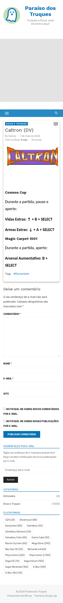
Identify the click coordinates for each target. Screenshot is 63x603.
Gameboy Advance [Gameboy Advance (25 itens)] (18, 531)
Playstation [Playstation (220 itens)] (15, 555)
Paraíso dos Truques (40, 11)
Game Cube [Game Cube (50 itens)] (40, 537)
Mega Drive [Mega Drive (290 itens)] (41, 543)
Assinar (11, 479)
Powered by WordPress (19, 595)
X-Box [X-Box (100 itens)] (39, 567)
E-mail (8, 378)
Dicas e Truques (16, 124)
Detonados (9, 496)
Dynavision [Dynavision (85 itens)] (13, 525)
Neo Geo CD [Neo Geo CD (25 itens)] (14, 549)
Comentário (11, 314)
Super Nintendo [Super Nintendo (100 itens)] (16, 567)
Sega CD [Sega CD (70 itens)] (12, 561)
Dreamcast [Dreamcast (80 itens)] (28, 519)
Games (12, 136)
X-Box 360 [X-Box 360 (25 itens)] (13, 572)
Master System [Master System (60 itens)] (16, 543)
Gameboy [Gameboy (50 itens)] (35, 525)
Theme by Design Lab (45, 595)
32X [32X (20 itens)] (10, 519)
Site (6, 393)
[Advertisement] (31, 70)
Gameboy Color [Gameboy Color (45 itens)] (16, 537)
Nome (7, 363)
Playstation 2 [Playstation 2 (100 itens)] (39, 555)
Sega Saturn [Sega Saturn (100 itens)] (34, 561)
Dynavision (22, 273)
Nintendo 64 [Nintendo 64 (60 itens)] (37, 549)
